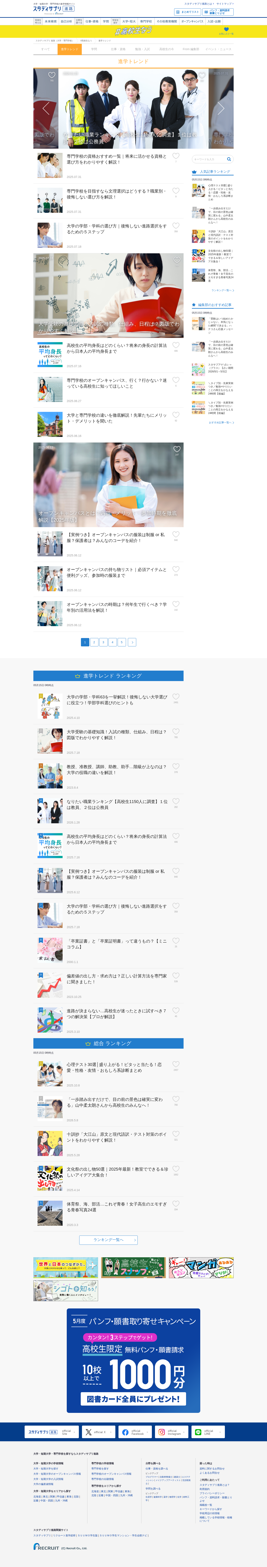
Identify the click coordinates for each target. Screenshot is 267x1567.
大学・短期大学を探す (45, 1468)
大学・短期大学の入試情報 (48, 1479)
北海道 (37, 1496)
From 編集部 (191, 49)
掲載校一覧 (206, 1505)
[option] (133, 109)
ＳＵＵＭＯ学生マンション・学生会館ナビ (123, 1535)
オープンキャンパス (192, 21)
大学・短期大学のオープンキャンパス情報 (57, 1473)
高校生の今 (166, 49)
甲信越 (60, 1496)
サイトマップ (224, 3)
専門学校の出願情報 (102, 1479)
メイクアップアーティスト (168, 1480)
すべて (45, 49)
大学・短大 (129, 21)
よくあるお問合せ (210, 1472)
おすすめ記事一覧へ (220, 422)
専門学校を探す (100, 1468)
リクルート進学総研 (64, 1535)
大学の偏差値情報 (43, 1484)
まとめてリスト (190, 11)
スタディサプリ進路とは (198, 3)
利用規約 (205, 1489)
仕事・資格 (92, 21)
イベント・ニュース (218, 49)
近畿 (35, 1500)
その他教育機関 (166, 21)
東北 (45, 1496)
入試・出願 (214, 21)
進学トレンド (69, 49)
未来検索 (51, 21)
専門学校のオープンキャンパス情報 (111, 1473)
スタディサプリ (42, 1535)
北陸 (76, 1496)
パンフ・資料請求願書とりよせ (220, 12)
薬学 (166, 1497)
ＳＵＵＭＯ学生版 (88, 1535)
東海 (69, 1496)
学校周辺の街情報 (210, 1513)
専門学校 (146, 21)
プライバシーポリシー (212, 1493)
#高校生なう (86, 40)
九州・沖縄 (61, 1500)
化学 (179, 1497)
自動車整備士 (166, 1477)
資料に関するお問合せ (212, 1468)
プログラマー (152, 1477)
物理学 (172, 1497)
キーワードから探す (211, 1509)
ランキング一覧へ (222, 290)
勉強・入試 (142, 49)
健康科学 (158, 1497)
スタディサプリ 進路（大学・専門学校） (55, 40)
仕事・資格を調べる (157, 1468)
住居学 (149, 1497)
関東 (52, 1496)
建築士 (177, 1477)
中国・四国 (46, 1500)
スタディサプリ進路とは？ (215, 1484)
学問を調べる (153, 1488)
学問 (106, 21)
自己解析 (66, 21)
